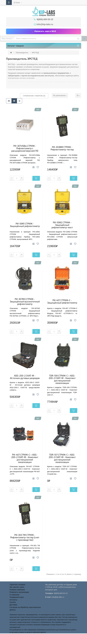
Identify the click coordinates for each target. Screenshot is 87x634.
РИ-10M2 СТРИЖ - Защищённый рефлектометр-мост (62, 225)
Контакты (13, 600)
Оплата (13, 602)
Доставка (13, 605)
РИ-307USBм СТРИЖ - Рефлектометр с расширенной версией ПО (24, 148)
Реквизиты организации (19, 592)
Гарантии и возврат (17, 585)
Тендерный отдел (17, 597)
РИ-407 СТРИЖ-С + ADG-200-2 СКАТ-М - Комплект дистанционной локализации (24, 458)
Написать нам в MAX (43, 31)
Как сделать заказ (17, 587)
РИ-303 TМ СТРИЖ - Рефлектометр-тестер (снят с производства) (24, 537)
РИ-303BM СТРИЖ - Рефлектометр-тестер (62, 148)
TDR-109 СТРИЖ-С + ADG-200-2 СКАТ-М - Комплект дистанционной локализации (62, 379)
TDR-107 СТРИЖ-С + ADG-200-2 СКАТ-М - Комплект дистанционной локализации (62, 458)
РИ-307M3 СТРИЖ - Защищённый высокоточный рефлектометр (25, 301)
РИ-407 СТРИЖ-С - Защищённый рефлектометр (62, 301)
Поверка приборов (17, 590)
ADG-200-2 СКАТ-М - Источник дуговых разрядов (25, 376)
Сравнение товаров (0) (34, 96)
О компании (14, 595)
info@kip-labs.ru (45, 24)
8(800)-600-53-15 (44, 19)
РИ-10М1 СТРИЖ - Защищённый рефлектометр (25, 224)
